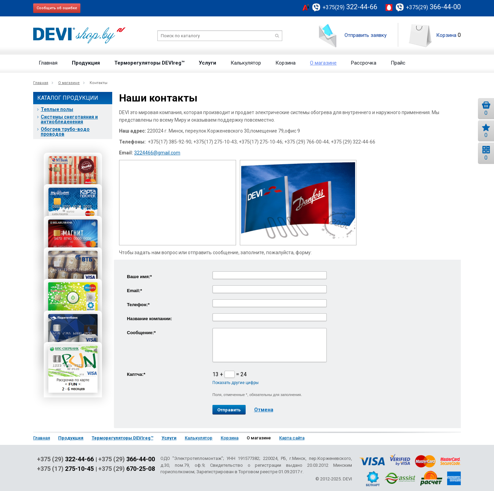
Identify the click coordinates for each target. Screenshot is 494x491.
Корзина (446, 35)
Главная (48, 63)
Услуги (207, 63)
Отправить (229, 409)
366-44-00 (433, 6)
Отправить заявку (365, 35)
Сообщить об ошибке (57, 8)
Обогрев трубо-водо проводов (65, 131)
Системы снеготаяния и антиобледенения (69, 119)
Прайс (398, 63)
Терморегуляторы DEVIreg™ (149, 63)
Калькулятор (246, 63)
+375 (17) (65, 469)
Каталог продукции (67, 98)
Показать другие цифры (235, 382)
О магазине (323, 63)
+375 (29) (65, 459)
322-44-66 (350, 6)
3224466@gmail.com (157, 152)
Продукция (86, 63)
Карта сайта (291, 437)
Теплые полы (57, 109)
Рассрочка (363, 63)
